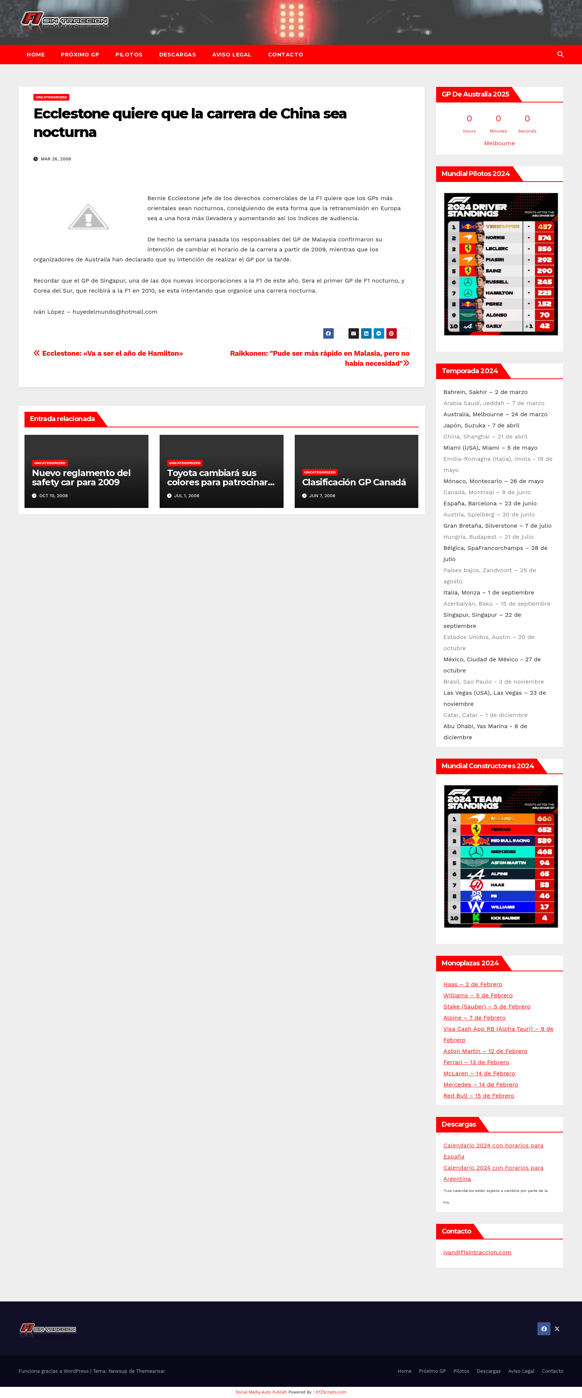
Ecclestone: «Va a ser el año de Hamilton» (108, 353)
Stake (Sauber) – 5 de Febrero (487, 1006)
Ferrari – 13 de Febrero (476, 1062)
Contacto (286, 54)
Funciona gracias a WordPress (54, 1371)
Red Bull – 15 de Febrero (479, 1095)
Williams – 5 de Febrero (478, 995)
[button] (560, 54)
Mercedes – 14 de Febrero (481, 1084)
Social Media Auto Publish (261, 1392)
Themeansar (150, 1371)
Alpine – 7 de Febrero (475, 1017)
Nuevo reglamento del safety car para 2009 (81, 477)
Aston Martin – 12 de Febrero (486, 1051)
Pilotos (129, 54)
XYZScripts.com (331, 1392)
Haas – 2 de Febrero (473, 984)
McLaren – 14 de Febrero (479, 1073)
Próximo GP (80, 54)
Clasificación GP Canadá (354, 482)
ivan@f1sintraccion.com (477, 1252)
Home (36, 54)
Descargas (177, 54)
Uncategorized (51, 97)
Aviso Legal (232, 54)
